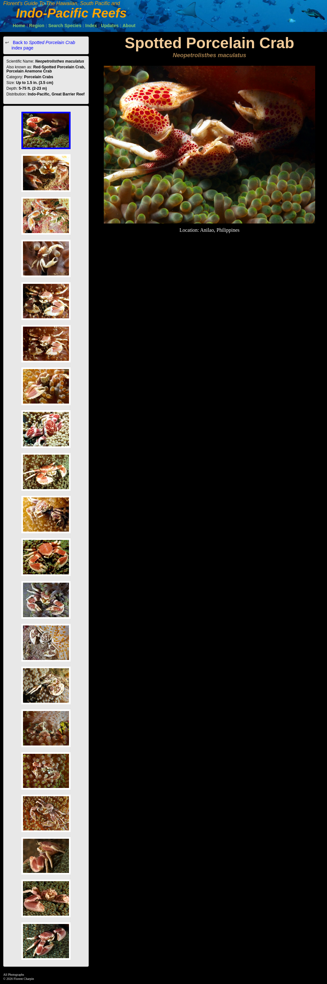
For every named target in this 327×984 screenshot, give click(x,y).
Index (91, 25)
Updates (109, 25)
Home (19, 25)
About (129, 25)
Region (36, 25)
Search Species (64, 25)
